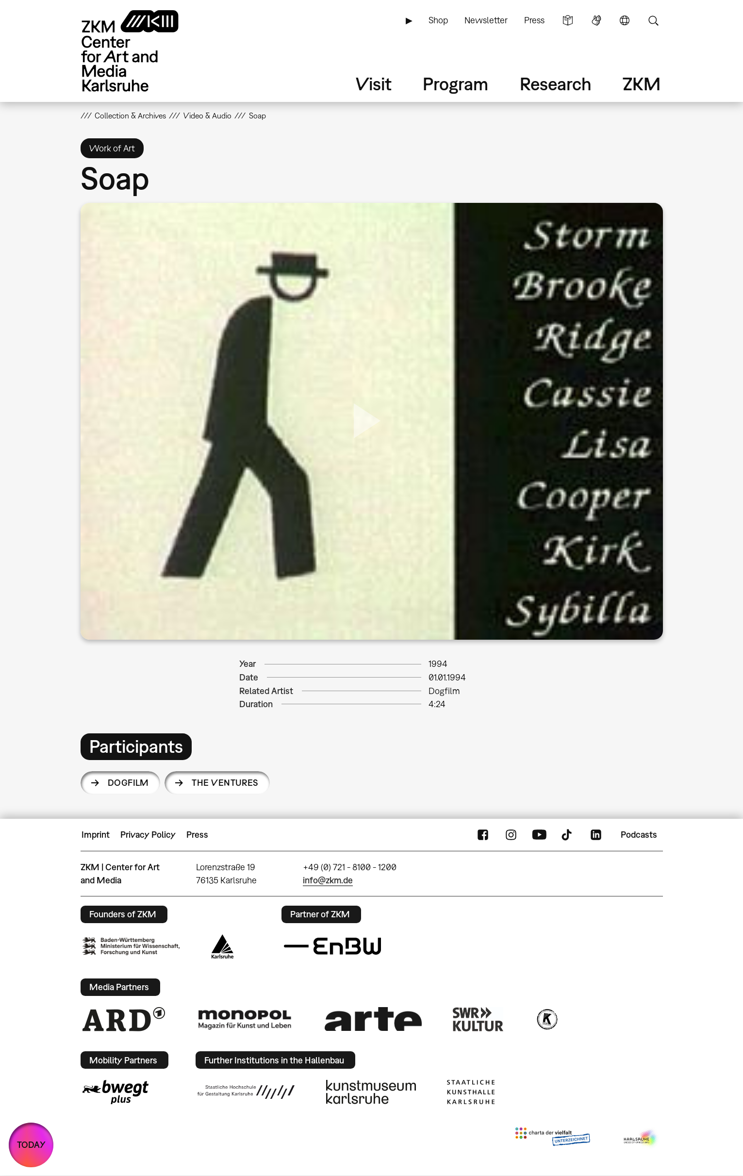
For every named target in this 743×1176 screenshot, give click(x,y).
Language (624, 20)
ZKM (641, 83)
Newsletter (486, 20)
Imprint (96, 834)
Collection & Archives (130, 115)
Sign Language (596, 20)
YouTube (539, 834)
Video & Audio (207, 115)
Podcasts (639, 834)
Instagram (511, 834)
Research (556, 83)
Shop (438, 20)
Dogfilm (128, 783)
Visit (374, 83)
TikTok (568, 834)
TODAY (31, 1145)
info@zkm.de (328, 880)
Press (534, 20)
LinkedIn (596, 834)
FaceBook (483, 834)
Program (455, 83)
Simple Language (568, 20)
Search (653, 20)
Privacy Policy (148, 834)
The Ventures (225, 783)
